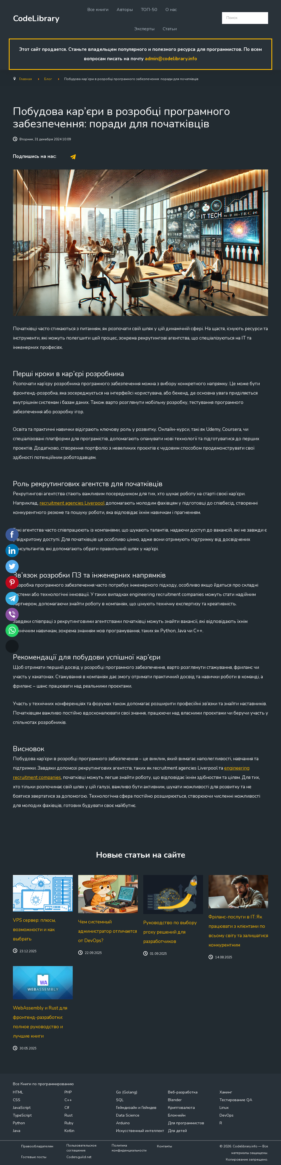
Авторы (125, 10)
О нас (171, 10)
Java (16, 1130)
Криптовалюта (181, 1107)
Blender (175, 1100)
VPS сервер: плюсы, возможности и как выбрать (34, 929)
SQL (119, 1100)
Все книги (97, 10)
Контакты (164, 1146)
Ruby (68, 1123)
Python (19, 1123)
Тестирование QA (236, 1100)
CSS (16, 1100)
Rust (68, 1115)
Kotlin (69, 1130)
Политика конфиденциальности (129, 1148)
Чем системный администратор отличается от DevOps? (107, 931)
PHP (68, 1092)
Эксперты (144, 29)
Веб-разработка (183, 1092)
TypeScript (22, 1115)
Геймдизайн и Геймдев (136, 1107)
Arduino (123, 1123)
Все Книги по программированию (43, 1084)
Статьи (170, 29)
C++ (68, 1100)
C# (66, 1107)
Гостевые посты (33, 1157)
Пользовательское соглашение (81, 1148)
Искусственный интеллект (140, 1130)
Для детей (177, 1130)
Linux (224, 1107)
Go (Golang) (126, 1092)
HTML (18, 1092)
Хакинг (226, 1092)
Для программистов (186, 1123)
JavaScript (21, 1107)
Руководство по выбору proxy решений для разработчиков (170, 932)
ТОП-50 (149, 10)
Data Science (127, 1115)
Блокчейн (177, 1115)
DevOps (227, 1115)
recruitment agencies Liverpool (72, 503)
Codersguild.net (78, 1157)
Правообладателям (37, 1146)
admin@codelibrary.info (171, 59)
